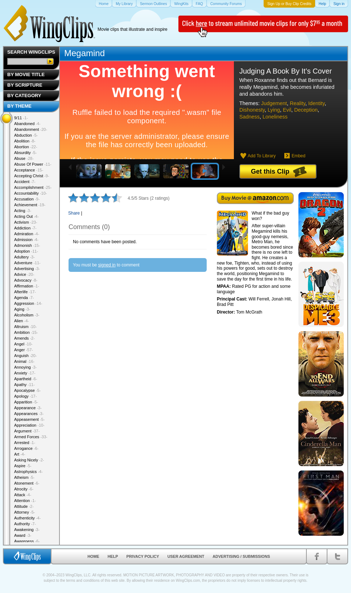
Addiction (25, 228)
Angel (23, 344)
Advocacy (25, 280)
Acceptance (28, 170)
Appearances (29, 413)
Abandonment (30, 129)
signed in (107, 265)
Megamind (84, 53)
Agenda (24, 297)
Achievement (29, 205)
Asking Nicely (29, 460)
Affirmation (26, 286)
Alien (21, 321)
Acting (22, 210)
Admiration (26, 234)
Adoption (26, 251)
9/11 (21, 118)
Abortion (25, 147)
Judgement (274, 103)
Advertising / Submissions (241, 556)
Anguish (25, 355)
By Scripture (24, 85)
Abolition (25, 141)
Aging (22, 309)
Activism (25, 222)
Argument (27, 431)
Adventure (27, 263)
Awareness (27, 541)
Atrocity (23, 489)
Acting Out (26, 216)
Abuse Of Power (32, 164)
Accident (25, 181)
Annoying (25, 367)
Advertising (27, 268)
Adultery (24, 257)
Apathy (24, 384)
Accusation (27, 199)
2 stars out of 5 (79, 197)
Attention (25, 500)
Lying (274, 110)
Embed (298, 155)
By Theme (19, 106)
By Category (24, 95)
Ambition (26, 332)
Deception (306, 110)
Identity (316, 103)
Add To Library (262, 155)
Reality (297, 103)
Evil (287, 110)
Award (23, 535)
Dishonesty (252, 110)
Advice (24, 274)
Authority (25, 524)
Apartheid (25, 379)
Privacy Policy (143, 556)
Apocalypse (27, 390)
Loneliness (275, 117)
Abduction (26, 135)
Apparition (26, 402)
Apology (25, 396)
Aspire (23, 466)
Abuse (24, 158)
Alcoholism (27, 315)
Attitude (24, 506)
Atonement (27, 483)
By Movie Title (26, 74)
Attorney (24, 512)
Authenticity (27, 518)
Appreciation (29, 425)
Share (74, 213)
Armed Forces (31, 437)
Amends (24, 338)
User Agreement (186, 556)
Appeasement (29, 419)
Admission (26, 239)
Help (113, 556)
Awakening (27, 529)
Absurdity (25, 152)
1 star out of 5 (73, 197)
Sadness (249, 117)
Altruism (25, 326)
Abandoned (27, 123)
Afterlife (25, 292)
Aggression (28, 303)
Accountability (30, 193)
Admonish (27, 245)
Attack (22, 495)
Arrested (24, 442)
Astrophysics (28, 471)
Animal (24, 361)
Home (93, 556)
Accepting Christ (31, 176)
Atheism (24, 477)
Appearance (28, 408)
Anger (23, 350)
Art (19, 454)
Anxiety (25, 373)
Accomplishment (32, 187)
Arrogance (26, 448)
